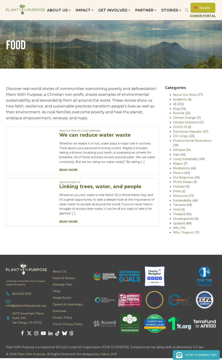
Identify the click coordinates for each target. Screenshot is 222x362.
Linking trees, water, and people (100, 186)
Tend (176, 209)
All (78, 130)
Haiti (176, 154)
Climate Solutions (185, 122)
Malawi (178, 163)
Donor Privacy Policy (67, 324)
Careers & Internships (68, 304)
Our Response (183, 177)
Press (177, 191)
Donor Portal (203, 16)
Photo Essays (183, 182)
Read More (68, 170)
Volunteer (60, 311)
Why (176, 228)
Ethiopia (179, 150)
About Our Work (67, 130)
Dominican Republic (187, 131)
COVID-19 (180, 127)
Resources (180, 196)
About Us (59, 271)
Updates (179, 223)
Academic (180, 99)
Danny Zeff (109, 354)
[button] (59, 10)
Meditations (181, 168)
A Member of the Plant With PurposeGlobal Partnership (25, 283)
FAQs (56, 291)
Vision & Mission (64, 278)
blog (176, 108)
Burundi (178, 113)
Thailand (179, 214)
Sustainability (182, 200)
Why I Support (183, 232)
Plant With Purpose (31, 354)
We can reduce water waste (95, 135)
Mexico (178, 173)
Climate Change (184, 118)
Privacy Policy (62, 317)
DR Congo (180, 136)
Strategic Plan (62, 284)
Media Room (62, 298)
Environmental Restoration (192, 140)
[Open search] (187, 10)
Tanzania (179, 205)
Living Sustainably (91, 130)
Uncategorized (183, 219)
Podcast (179, 186)
